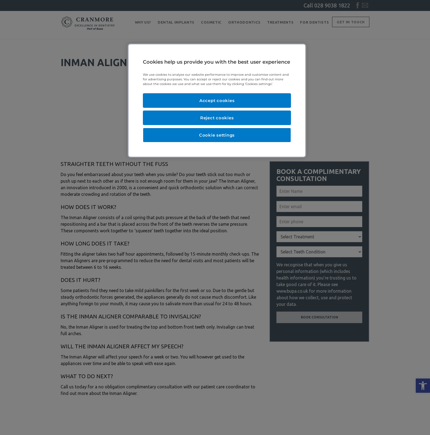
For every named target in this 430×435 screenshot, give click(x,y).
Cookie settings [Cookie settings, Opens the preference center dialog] (217, 135)
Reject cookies (217, 117)
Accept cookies (217, 100)
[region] (217, 100)
